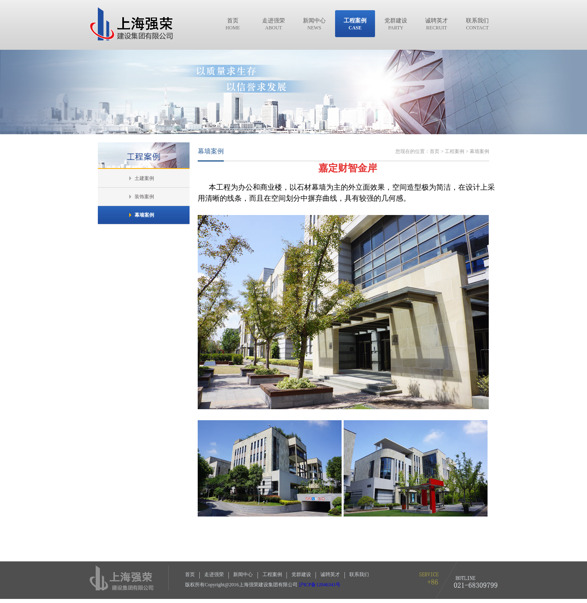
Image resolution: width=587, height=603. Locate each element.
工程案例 (272, 574)
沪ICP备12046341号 (320, 584)
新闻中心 (243, 574)
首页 (190, 574)
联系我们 (359, 574)
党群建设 (301, 574)
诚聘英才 (330, 574)
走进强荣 (214, 574)
